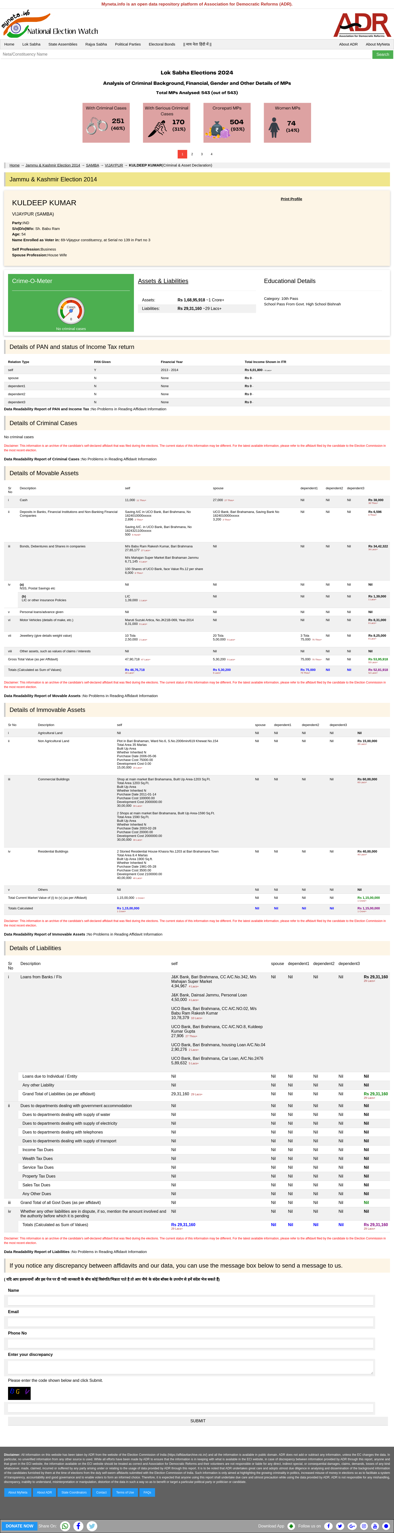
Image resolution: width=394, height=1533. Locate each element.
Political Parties (128, 44)
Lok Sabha (31, 44)
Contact (101, 1492)
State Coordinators (74, 1492)
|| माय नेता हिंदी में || (197, 44)
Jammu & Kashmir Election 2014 (52, 165)
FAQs (147, 1492)
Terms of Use (125, 1492)
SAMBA (92, 165)
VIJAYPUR (114, 165)
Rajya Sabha (96, 44)
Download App (271, 1526)
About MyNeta (378, 44)
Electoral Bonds (162, 44)
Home (9, 44)
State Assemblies (62, 44)
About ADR (348, 44)
